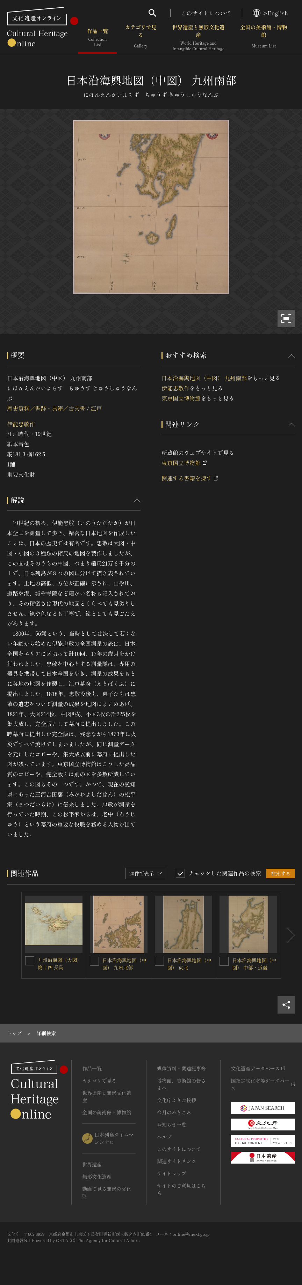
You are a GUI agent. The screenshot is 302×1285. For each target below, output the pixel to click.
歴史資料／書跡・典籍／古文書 (46, 408)
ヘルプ (164, 1136)
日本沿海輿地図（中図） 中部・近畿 (254, 964)
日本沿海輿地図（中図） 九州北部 (124, 964)
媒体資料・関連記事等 (181, 1068)
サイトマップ (171, 1173)
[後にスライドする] (288, 935)
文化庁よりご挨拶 (176, 1100)
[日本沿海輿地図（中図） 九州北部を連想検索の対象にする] (94, 961)
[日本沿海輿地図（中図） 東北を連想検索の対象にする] (159, 961)
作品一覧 (97, 38)
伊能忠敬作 (21, 424)
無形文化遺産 (97, 1176)
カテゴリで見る (140, 38)
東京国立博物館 (181, 398)
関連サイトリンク (176, 1161)
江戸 (96, 408)
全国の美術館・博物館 (263, 38)
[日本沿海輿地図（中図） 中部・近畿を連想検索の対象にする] (224, 961)
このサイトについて (206, 13)
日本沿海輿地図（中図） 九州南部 (204, 378)
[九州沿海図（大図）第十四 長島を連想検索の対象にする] (29, 960)
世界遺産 (92, 1164)
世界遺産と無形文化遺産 (198, 38)
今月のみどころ (174, 1112)
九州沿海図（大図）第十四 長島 (60, 963)
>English (270, 13)
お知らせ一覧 (171, 1124)
